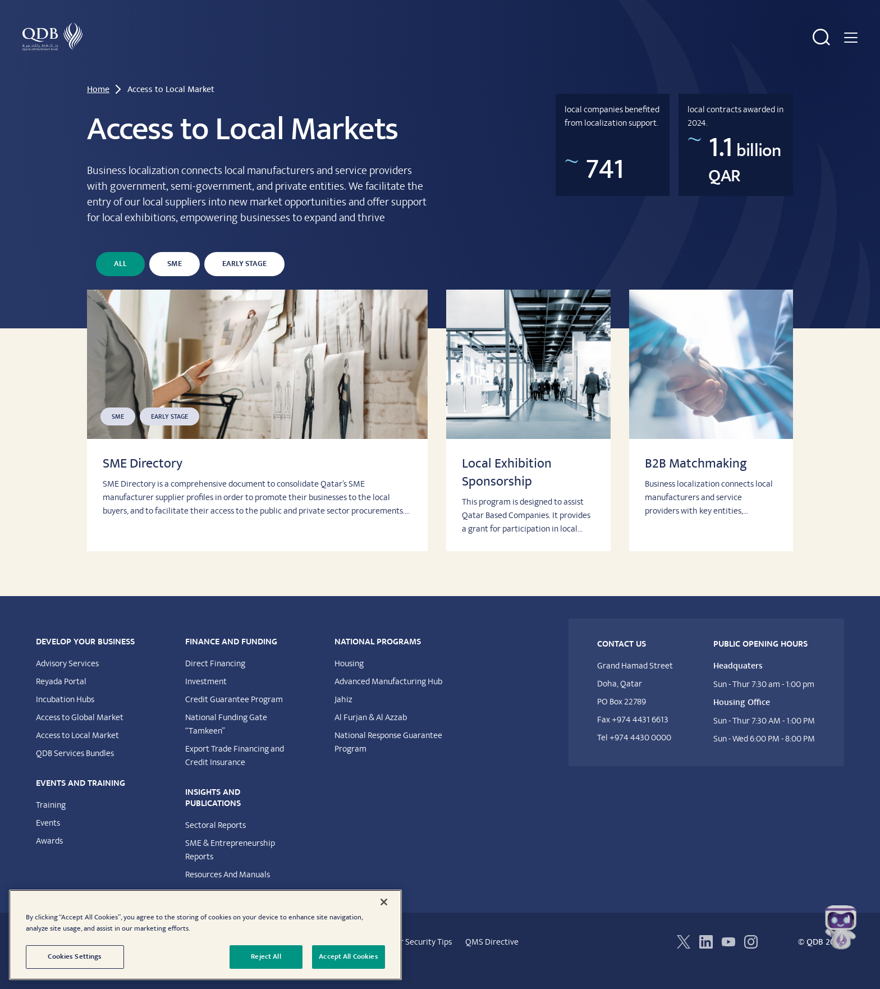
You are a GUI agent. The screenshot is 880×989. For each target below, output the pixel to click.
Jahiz (343, 717)
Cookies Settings (75, 956)
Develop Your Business (145, 54)
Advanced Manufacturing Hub (388, 699)
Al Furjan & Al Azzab (370, 735)
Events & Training (334, 54)
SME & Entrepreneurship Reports (230, 868)
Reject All (266, 956)
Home (98, 107)
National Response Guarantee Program (388, 760)
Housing (349, 681)
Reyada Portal (61, 699)
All (120, 282)
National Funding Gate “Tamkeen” (226, 742)
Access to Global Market (79, 735)
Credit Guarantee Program (234, 717)
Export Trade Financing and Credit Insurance (234, 773)
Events (48, 841)
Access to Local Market (77, 753)
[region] (205, 935)
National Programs (533, 54)
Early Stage (244, 282)
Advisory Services (67, 681)
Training (51, 823)
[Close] (384, 902)
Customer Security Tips (410, 960)
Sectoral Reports (215, 843)
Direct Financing (215, 681)
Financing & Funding (244, 54)
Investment (206, 699)
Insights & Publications (432, 54)
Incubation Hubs (65, 717)
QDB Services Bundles (75, 771)
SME (174, 282)
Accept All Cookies (348, 956)
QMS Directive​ (492, 960)
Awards (49, 858)
